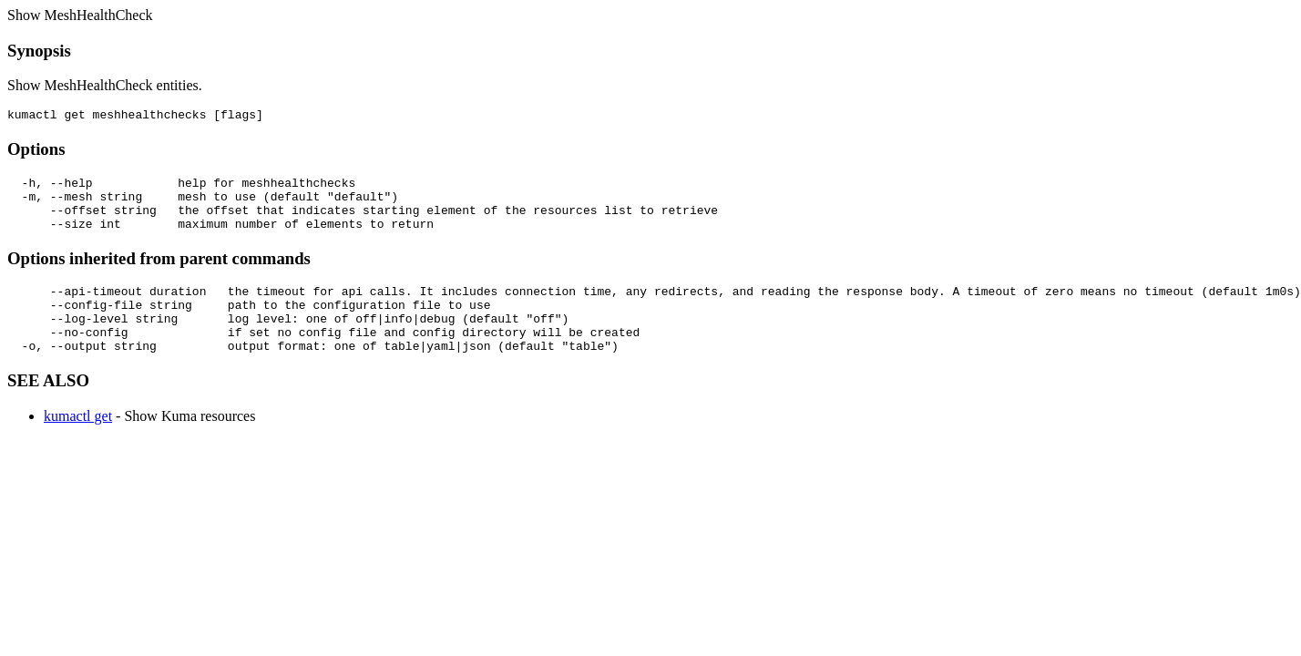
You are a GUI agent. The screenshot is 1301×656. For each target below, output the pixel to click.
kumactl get (78, 443)
